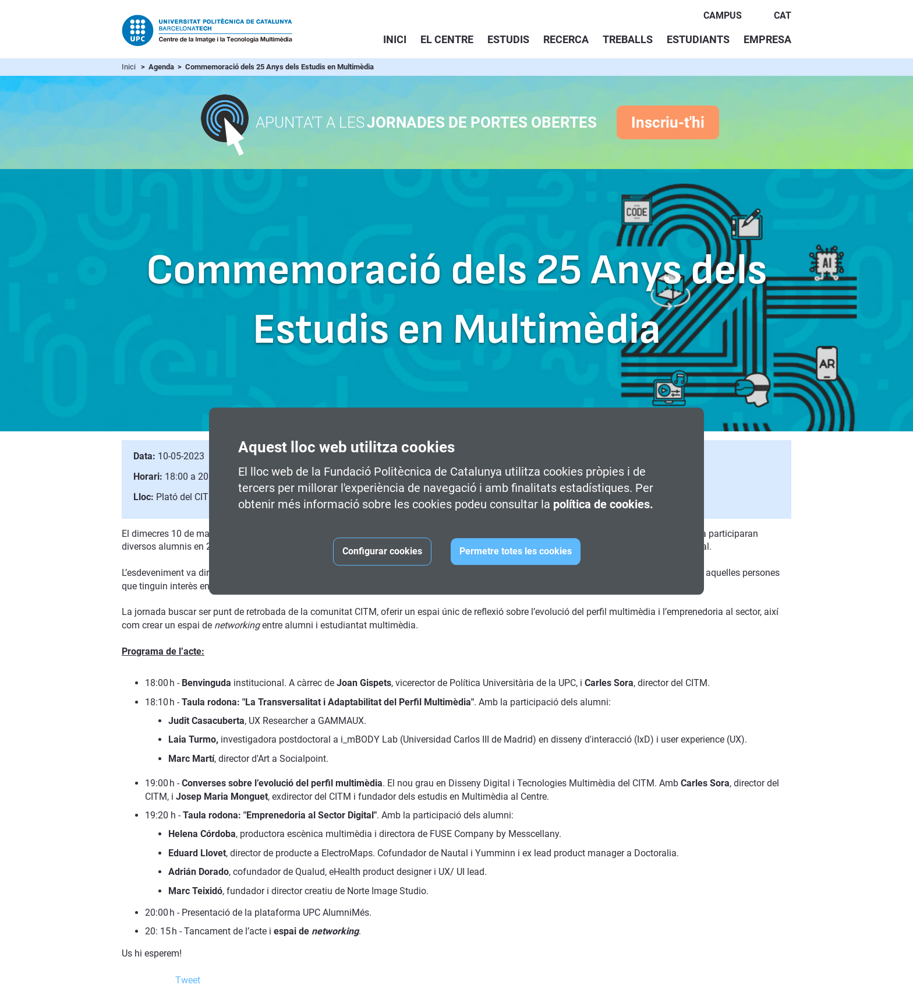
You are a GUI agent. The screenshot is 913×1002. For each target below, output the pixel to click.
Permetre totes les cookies (515, 551)
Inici (394, 39)
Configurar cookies (382, 551)
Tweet (187, 980)
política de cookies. (603, 504)
